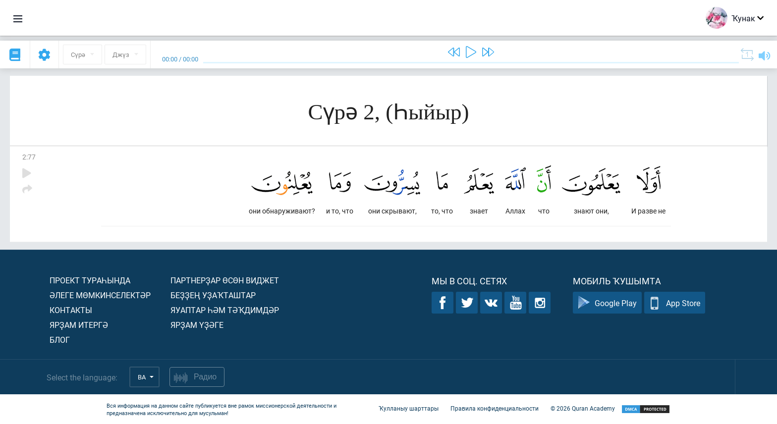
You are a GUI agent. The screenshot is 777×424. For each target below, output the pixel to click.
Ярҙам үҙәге (196, 324)
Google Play (607, 303)
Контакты (71, 310)
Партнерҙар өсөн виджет (224, 280)
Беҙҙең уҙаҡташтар (213, 295)
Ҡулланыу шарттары (409, 408)
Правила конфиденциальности (494, 408)
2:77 (29, 156)
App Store (674, 303)
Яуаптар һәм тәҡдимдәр (224, 310)
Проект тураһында (90, 280)
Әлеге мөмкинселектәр (100, 295)
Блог (60, 339)
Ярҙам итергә (79, 324)
